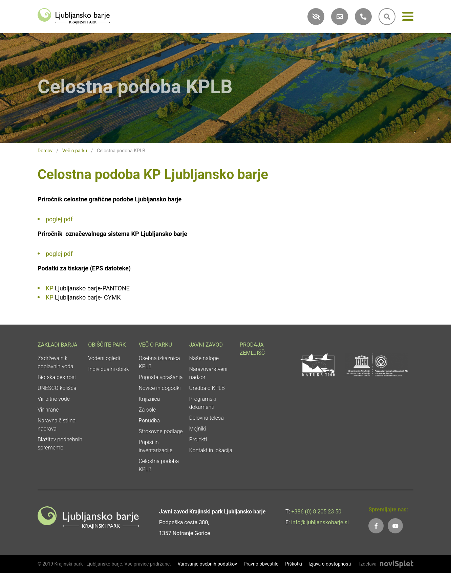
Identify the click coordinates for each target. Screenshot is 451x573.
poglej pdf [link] (59, 219)
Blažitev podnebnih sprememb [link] (60, 443)
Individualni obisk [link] (108, 369)
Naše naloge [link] (204, 358)
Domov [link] (45, 150)
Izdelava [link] (368, 564)
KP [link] (49, 288)
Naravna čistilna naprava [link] (57, 424)
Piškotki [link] (293, 564)
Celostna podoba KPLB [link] (158, 465)
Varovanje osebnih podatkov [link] (207, 564)
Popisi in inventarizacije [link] (155, 446)
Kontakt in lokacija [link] (211, 450)
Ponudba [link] (149, 420)
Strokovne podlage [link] (160, 431)
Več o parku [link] (74, 150)
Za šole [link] (147, 409)
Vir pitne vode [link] (54, 399)
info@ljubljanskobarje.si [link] (320, 522)
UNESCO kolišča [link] (57, 388)
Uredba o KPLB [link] (207, 388)
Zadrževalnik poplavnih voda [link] (55, 362)
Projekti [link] (198, 439)
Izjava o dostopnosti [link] (329, 564)
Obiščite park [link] (107, 344)
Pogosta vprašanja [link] (160, 377)
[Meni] (407, 18)
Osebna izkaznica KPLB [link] (159, 362)
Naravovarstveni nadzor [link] (208, 373)
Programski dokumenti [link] (202, 403)
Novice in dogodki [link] (159, 388)
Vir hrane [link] (48, 409)
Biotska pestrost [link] (57, 377)
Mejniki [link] (197, 428)
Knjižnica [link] (149, 399)
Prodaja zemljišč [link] (252, 348)
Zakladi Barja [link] (58, 344)
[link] (74, 15)
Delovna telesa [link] (206, 418)
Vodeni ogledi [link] (104, 358)
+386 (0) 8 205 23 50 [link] (316, 511)
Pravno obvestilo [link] (260, 564)
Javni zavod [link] (206, 344)
